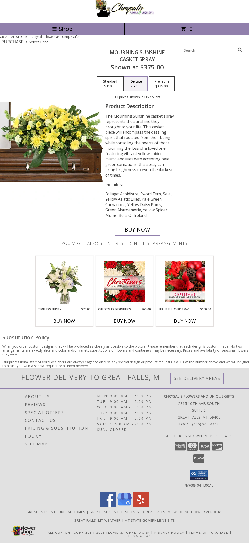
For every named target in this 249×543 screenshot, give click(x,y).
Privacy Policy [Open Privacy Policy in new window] (169, 532)
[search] (240, 50)
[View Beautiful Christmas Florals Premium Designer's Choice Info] (185, 281)
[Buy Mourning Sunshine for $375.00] (137, 230)
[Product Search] (209, 50)
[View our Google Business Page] (124, 505)
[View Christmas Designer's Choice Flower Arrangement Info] (124, 281)
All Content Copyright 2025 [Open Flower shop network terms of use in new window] (76, 532)
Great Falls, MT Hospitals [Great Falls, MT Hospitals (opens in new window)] (114, 511)
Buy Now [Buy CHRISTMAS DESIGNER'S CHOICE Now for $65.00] (124, 321)
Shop (62, 29)
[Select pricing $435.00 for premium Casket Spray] (161, 84)
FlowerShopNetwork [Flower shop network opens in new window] (128, 532)
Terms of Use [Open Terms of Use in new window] (139, 535)
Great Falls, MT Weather (97, 520)
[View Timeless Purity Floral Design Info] (64, 281)
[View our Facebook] (108, 505)
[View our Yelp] (141, 505)
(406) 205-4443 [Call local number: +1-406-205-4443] (205, 424)
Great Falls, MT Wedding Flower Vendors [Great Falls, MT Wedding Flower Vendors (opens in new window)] (182, 511)
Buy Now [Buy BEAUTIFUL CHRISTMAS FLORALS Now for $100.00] (185, 321)
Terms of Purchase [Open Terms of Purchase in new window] (208, 532)
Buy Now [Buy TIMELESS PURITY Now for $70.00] (64, 321)
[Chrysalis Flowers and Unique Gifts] (124, 15)
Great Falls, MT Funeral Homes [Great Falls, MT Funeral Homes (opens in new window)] (56, 511)
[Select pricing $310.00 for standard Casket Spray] (110, 84)
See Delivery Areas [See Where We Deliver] (197, 378)
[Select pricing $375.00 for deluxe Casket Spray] (135, 84)
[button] (199, 475)
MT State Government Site (150, 520)
